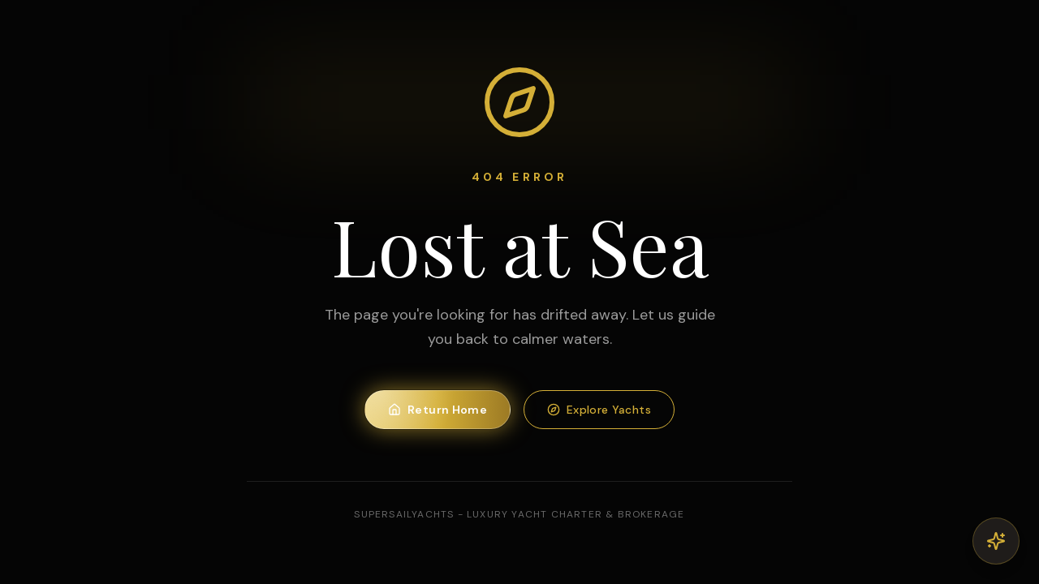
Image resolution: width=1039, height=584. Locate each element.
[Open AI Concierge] (996, 541)
